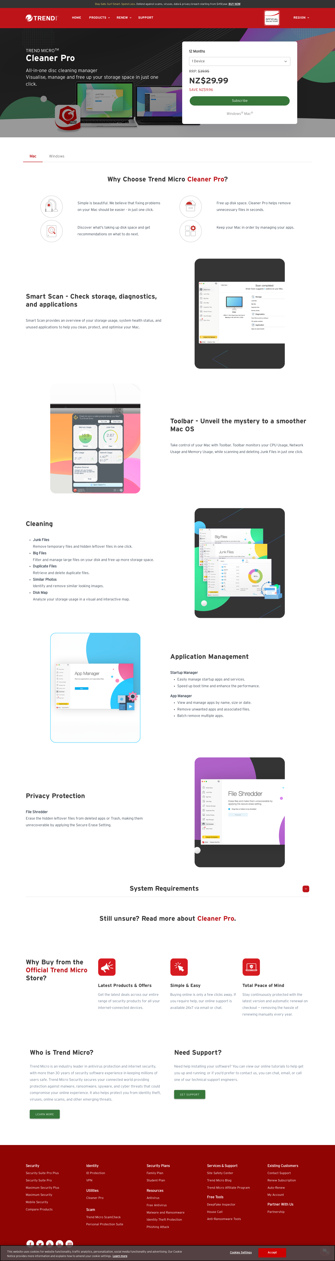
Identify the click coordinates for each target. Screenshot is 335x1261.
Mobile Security (37, 1202)
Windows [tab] (56, 156)
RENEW (122, 17)
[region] (167, 1253)
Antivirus (153, 1198)
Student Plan (156, 1180)
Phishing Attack (158, 1227)
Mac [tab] (33, 156)
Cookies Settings (241, 1252)
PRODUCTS (97, 17)
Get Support (189, 1113)
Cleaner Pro (95, 1198)
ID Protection (95, 1173)
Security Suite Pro (39, 1180)
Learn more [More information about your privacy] (120, 1256)
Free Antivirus (157, 1205)
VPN (89, 1180)
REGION (299, 17)
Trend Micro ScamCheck (103, 1217)
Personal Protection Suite (104, 1224)
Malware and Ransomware (166, 1212)
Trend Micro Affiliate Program (228, 1187)
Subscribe (240, 100)
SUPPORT (145, 17)
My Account (275, 1194)
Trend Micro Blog (219, 1180)
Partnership (276, 1212)
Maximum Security (39, 1194)
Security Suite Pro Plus (42, 1173)
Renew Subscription (281, 1180)
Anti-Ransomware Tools (224, 1219)
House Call (215, 1212)
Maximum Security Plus (42, 1187)
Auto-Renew (276, 1187)
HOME (76, 17)
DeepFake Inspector (221, 1204)
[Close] (328, 1252)
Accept (272, 1252)
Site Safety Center (220, 1173)
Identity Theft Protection (164, 1219)
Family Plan (155, 1173)
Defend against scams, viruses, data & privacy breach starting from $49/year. (167, 4)
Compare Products (39, 1209)
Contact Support (279, 1173)
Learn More (45, 1133)
